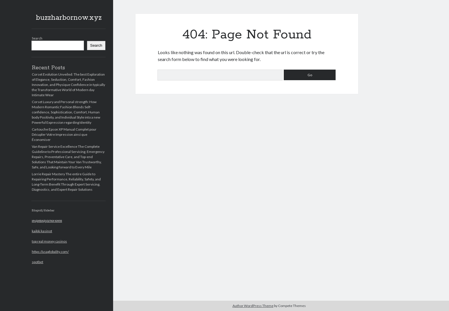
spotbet (37, 262)
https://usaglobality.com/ (50, 251)
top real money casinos (49, 241)
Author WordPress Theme (253, 306)
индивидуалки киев (47, 221)
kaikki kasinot (42, 231)
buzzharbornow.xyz (69, 17)
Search (37, 38)
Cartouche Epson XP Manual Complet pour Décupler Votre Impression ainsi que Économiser (64, 134)
